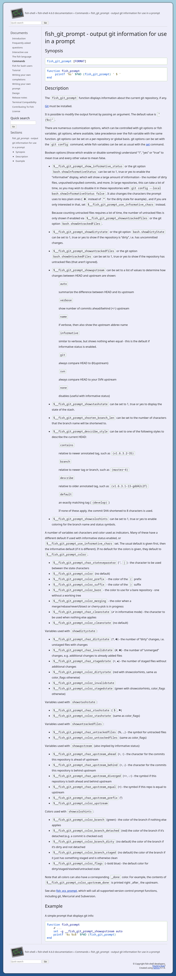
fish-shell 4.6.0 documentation (55, 13)
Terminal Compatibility (24, 102)
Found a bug (159, 965)
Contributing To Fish (23, 106)
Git (47, 106)
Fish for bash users (22, 65)
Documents (19, 33)
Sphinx (156, 967)
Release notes (19, 97)
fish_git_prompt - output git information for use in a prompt (125, 13)
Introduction (19, 38)
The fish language (21, 56)
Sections (16, 132)
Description (22, 156)
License (16, 111)
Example (20, 160)
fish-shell (30, 13)
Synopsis (20, 151)
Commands (81, 13)
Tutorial (16, 70)
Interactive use (20, 52)
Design (16, 93)
